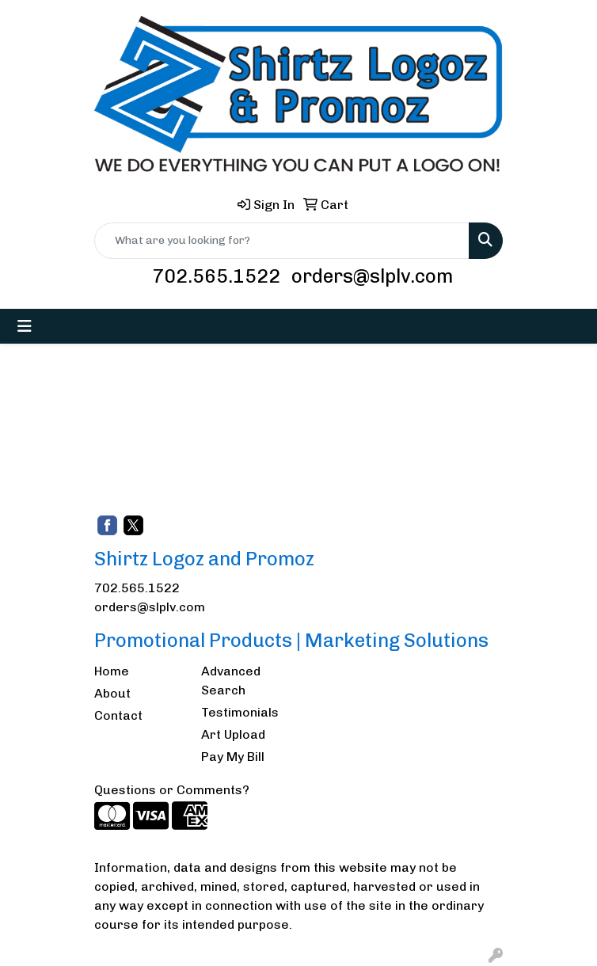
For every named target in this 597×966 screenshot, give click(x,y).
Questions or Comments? (171, 789)
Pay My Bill (232, 756)
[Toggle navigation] (24, 326)
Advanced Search (230, 681)
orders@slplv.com (372, 275)
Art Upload (233, 734)
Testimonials (240, 712)
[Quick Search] (282, 240)
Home (111, 671)
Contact (118, 715)
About (112, 693)
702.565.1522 (216, 275)
